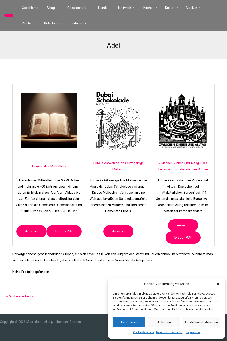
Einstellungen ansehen (201, 322)
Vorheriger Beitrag (20, 296)
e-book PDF (64, 231)
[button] (218, 284)
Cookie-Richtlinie (143, 332)
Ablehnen (164, 322)
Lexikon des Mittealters (49, 166)
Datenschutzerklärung (170, 332)
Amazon (31, 231)
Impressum (193, 332)
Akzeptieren (129, 322)
